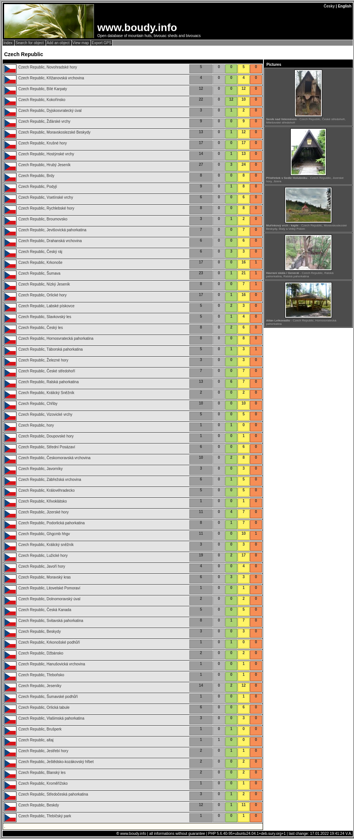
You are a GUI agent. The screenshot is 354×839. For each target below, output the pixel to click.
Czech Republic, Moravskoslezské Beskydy (54, 132)
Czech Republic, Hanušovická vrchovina (51, 664)
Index (8, 43)
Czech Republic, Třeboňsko (41, 675)
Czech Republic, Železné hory (43, 360)
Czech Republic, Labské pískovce (46, 306)
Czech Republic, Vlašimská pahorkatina (51, 718)
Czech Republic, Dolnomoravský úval (49, 599)
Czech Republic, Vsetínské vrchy (45, 197)
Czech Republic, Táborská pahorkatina (50, 349)
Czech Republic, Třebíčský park (44, 816)
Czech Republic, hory (36, 425)
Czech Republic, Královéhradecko (46, 490)
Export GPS (102, 43)
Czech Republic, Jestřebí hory (43, 751)
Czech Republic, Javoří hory (41, 566)
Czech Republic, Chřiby (38, 404)
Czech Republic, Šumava (39, 273)
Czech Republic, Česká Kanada (44, 610)
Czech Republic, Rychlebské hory (46, 208)
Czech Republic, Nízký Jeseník (44, 284)
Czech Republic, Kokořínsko (41, 100)
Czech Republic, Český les (40, 328)
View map (81, 43)
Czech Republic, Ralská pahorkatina (48, 382)
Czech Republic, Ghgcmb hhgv (44, 534)
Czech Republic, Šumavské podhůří (48, 697)
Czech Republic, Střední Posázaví (46, 447)
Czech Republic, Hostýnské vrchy (46, 154)
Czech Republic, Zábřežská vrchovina (49, 480)
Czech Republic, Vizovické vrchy (45, 414)
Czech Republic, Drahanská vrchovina (50, 241)
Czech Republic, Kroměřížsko (43, 783)
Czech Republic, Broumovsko (42, 219)
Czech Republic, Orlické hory (42, 295)
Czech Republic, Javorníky (40, 469)
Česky (329, 6)
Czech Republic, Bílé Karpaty (42, 89)
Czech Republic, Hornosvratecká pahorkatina (56, 338)
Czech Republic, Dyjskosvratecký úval (50, 111)
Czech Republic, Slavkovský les (44, 317)
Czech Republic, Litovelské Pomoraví (49, 588)
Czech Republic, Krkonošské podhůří (49, 642)
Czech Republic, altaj (36, 740)
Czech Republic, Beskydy (39, 631)
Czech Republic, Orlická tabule (44, 707)
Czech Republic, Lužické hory (43, 555)
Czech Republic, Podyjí (37, 186)
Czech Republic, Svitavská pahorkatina (50, 621)
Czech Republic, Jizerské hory (43, 512)
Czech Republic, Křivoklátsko (42, 501)
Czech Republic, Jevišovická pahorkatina (52, 230)
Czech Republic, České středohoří (46, 371)
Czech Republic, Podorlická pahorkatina (51, 523)
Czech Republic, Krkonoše (40, 262)
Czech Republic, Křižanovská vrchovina (51, 78)
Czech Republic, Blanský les (41, 773)
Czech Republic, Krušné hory (42, 143)
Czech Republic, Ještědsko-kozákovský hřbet (56, 762)
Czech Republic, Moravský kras (44, 577)
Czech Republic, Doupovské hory (46, 436)
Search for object (30, 43)
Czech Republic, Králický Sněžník (46, 393)
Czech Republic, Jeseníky (39, 686)
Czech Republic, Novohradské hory (47, 67)
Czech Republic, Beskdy (38, 805)
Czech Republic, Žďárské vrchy (44, 121)
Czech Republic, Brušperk (40, 729)
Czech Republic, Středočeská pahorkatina (53, 794)
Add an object (59, 43)
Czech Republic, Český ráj (40, 252)
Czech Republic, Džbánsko (40, 653)
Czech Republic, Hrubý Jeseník (44, 165)
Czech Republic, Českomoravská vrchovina (54, 458)
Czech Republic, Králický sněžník (46, 545)
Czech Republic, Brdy (36, 176)
